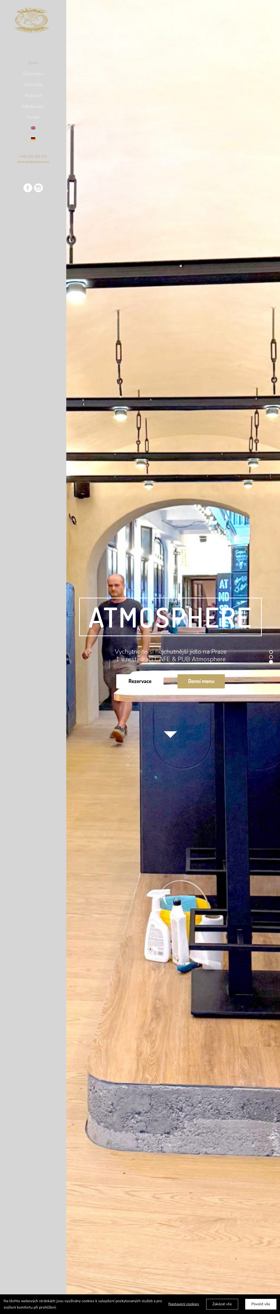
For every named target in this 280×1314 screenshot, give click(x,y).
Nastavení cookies (183, 1304)
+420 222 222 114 (33, 156)
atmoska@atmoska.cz (33, 162)
